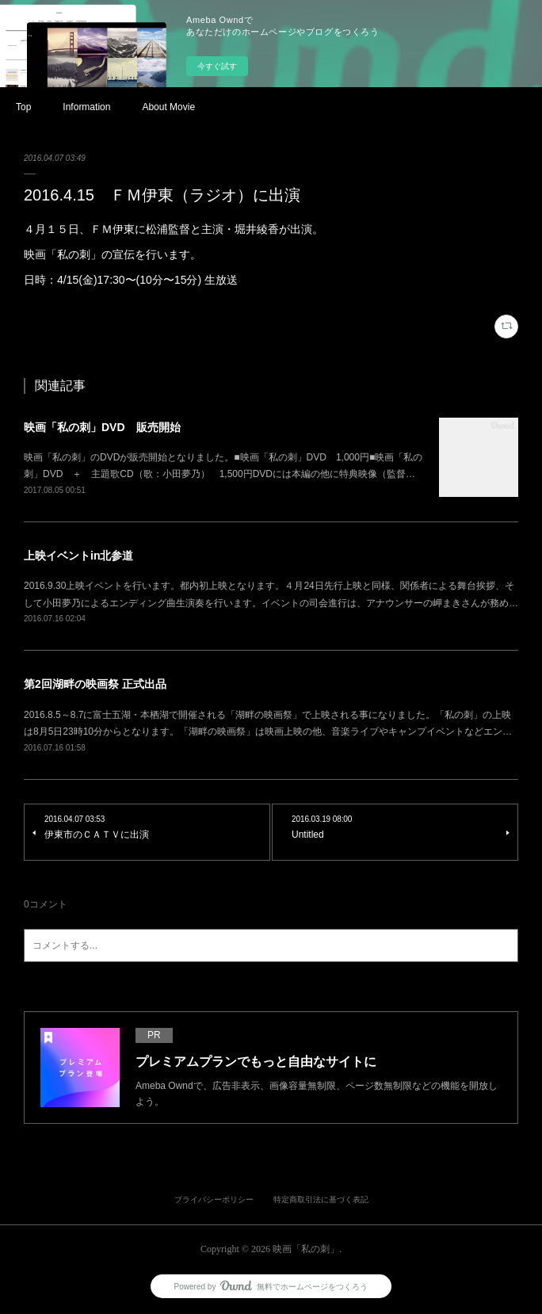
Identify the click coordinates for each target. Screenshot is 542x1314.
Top (23, 107)
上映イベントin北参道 (78, 555)
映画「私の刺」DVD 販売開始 (102, 427)
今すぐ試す (217, 66)
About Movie (168, 107)
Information (86, 107)
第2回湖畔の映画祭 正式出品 (95, 684)
